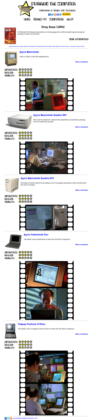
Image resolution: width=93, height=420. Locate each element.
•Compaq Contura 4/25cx (77, 46)
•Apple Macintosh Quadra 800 (46, 46)
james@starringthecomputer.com (25, 418)
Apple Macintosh (29, 52)
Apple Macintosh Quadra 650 (49, 115)
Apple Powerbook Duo (36, 235)
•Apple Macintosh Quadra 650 (28, 46)
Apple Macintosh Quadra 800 (37, 178)
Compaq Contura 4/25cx (31, 324)
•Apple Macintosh (14, 46)
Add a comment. (81, 62)
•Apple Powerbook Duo (62, 46)
